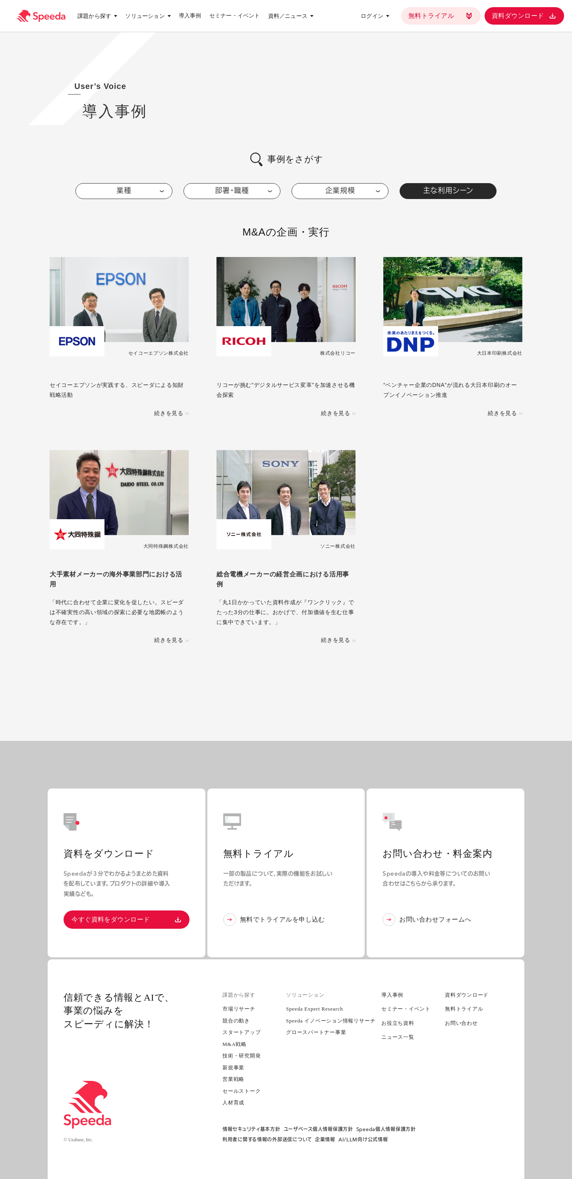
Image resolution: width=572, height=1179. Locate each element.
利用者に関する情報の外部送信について (267, 1139)
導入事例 (190, 15)
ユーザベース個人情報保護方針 (318, 1129)
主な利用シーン (455, 190)
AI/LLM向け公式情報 (363, 1139)
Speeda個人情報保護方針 (386, 1129)
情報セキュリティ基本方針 (251, 1129)
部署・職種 (243, 190)
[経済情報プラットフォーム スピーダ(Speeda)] (41, 16)
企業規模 (352, 190)
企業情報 (325, 1139)
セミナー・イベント (234, 15)
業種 (140, 190)
